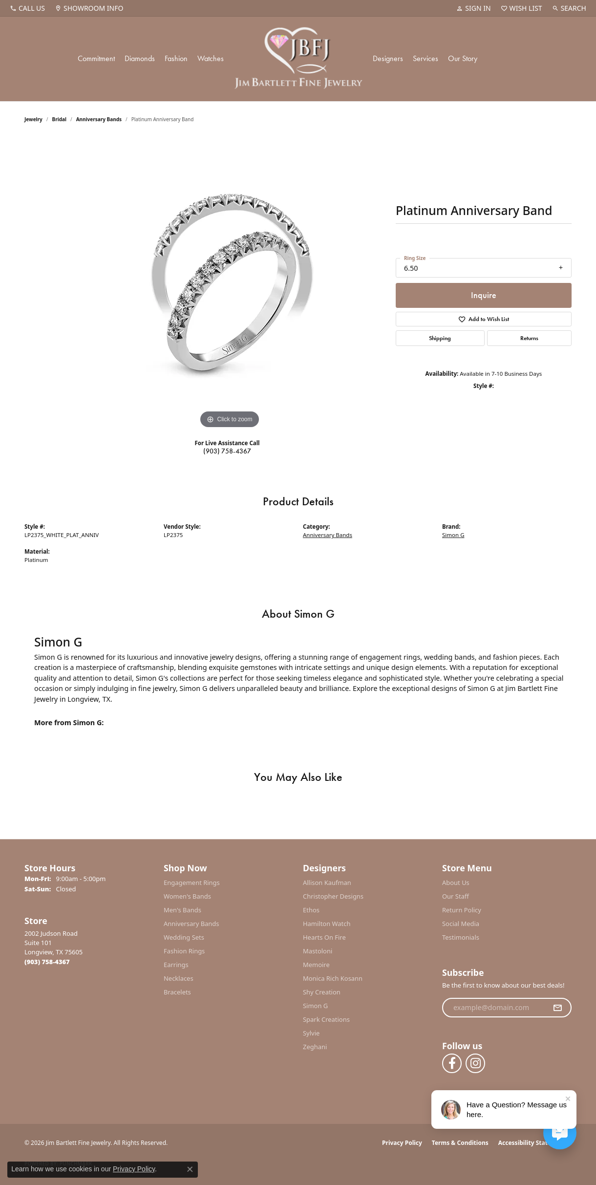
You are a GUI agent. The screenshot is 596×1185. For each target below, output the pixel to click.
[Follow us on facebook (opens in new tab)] (452, 1063)
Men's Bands (182, 909)
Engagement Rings (192, 882)
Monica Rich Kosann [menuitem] (332, 978)
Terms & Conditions (460, 1143)
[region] (229, 284)
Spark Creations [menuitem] (326, 1019)
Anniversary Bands (99, 119)
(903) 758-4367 (227, 451)
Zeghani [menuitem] (315, 1046)
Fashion (176, 58)
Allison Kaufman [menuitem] (327, 882)
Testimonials (460, 937)
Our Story (462, 58)
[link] (27, 8)
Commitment (96, 58)
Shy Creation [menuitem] (322, 992)
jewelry (33, 119)
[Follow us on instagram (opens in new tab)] (475, 1063)
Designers (388, 58)
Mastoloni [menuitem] (317, 951)
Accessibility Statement (532, 1143)
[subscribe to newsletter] (557, 1007)
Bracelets (177, 992)
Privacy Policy (402, 1143)
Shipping (440, 338)
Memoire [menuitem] (316, 964)
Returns (529, 338)
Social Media (460, 923)
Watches (210, 58)
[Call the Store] (47, 961)
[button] (473, 8)
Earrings (176, 964)
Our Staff (455, 896)
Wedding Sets (184, 937)
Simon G (453, 535)
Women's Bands (187, 896)
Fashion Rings (184, 951)
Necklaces (178, 978)
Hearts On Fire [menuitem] (324, 937)
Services (425, 58)
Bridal (59, 119)
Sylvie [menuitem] (311, 1033)
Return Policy (461, 909)
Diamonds (140, 58)
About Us (455, 882)
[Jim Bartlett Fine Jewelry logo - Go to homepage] (298, 59)
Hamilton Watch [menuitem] (327, 923)
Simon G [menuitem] (315, 1005)
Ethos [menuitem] (311, 909)
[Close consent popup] (190, 1169)
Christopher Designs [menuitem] (333, 896)
